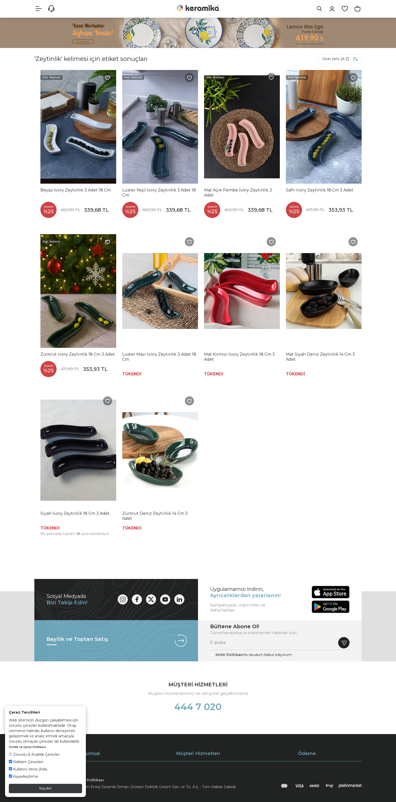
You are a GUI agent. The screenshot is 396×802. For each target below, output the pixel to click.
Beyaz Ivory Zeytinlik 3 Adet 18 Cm (75, 190)
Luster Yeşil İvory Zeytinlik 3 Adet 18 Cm (159, 193)
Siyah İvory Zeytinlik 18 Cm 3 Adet (75, 513)
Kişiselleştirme (23, 776)
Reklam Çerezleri (26, 762)
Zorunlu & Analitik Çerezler (34, 754)
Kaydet (45, 788)
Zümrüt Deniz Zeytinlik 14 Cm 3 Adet (155, 516)
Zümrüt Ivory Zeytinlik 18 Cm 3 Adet (77, 354)
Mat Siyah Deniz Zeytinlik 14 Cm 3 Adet (320, 357)
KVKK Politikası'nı (231, 654)
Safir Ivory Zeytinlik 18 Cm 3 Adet (319, 190)
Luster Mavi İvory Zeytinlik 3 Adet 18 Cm (159, 357)
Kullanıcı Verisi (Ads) (28, 769)
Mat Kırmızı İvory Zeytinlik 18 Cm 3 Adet (239, 357)
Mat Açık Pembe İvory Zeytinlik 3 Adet (238, 193)
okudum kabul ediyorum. (253, 654)
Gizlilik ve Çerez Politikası (27, 747)
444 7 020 (198, 706)
